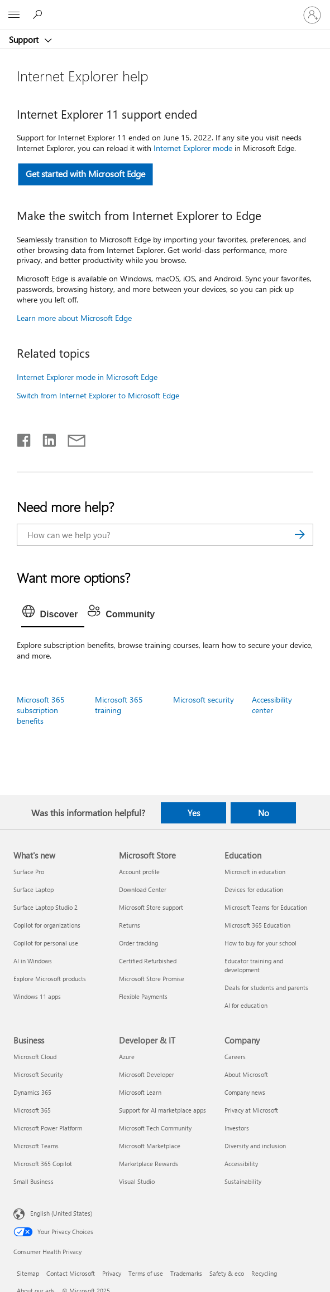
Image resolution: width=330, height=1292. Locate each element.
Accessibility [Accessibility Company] (241, 1163)
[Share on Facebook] (24, 438)
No (263, 812)
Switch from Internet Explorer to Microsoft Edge (98, 395)
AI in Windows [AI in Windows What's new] (32, 961)
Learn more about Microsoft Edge (74, 318)
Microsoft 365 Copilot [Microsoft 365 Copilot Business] (42, 1163)
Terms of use (145, 1273)
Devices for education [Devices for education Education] (253, 889)
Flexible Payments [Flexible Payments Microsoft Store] (143, 996)
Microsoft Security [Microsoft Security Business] (38, 1074)
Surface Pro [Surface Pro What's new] (28, 871)
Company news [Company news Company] (244, 1092)
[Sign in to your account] (312, 15)
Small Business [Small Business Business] (33, 1181)
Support (25, 39)
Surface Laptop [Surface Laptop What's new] (33, 889)
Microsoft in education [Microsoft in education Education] (254, 871)
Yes (194, 812)
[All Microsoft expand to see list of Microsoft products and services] (14, 15)
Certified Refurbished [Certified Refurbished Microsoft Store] (147, 961)
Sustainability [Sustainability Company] (242, 1181)
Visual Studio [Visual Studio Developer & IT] (137, 1181)
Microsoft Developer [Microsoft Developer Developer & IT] (146, 1074)
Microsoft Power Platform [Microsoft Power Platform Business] (47, 1128)
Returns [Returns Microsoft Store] (129, 925)
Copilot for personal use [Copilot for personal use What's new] (45, 943)
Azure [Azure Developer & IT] (127, 1056)
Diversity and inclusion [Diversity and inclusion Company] (255, 1146)
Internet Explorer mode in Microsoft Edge (87, 377)
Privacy (111, 1273)
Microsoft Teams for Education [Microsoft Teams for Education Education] (265, 907)
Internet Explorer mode (194, 148)
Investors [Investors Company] (236, 1128)
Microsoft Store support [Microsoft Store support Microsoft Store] (151, 907)
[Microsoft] (164, 8)
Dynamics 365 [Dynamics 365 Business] (32, 1092)
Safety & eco (226, 1273)
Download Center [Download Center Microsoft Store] (142, 889)
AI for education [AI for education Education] (245, 1005)
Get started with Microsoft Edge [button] (85, 174)
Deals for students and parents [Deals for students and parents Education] (266, 987)
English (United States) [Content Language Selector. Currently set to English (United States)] (61, 1213)
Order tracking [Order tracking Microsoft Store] (138, 943)
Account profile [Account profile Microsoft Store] (139, 871)
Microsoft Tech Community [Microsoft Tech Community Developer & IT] (155, 1128)
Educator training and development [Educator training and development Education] (253, 965)
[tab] (53, 614)
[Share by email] (71, 438)
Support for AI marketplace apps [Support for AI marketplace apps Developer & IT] (162, 1110)
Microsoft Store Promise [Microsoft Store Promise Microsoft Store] (151, 978)
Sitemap (28, 1273)
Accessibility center (272, 704)
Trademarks (186, 1273)
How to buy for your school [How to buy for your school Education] (260, 943)
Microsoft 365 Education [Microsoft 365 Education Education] (257, 925)
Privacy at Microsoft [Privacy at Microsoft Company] (251, 1110)
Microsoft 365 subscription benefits (41, 710)
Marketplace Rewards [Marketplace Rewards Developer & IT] (148, 1163)
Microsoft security (203, 699)
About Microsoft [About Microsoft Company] (246, 1074)
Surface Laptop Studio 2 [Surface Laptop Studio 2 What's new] (45, 907)
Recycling (264, 1273)
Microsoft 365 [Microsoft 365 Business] (32, 1110)
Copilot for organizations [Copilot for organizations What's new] (46, 925)
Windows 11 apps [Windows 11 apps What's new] (37, 996)
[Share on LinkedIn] (45, 438)
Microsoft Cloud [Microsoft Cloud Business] (34, 1056)
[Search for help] (39, 14)
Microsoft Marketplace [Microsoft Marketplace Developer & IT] (149, 1146)
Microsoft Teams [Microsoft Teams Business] (36, 1146)
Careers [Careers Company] (235, 1056)
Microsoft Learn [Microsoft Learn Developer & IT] (140, 1092)
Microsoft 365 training (119, 704)
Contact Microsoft (70, 1273)
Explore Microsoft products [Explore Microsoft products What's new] (49, 978)
